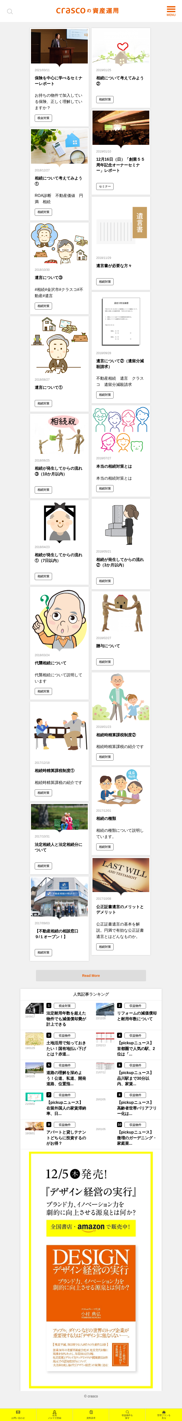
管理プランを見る (164, 1414)
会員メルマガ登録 (54, 1414)
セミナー (105, 186)
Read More (91, 978)
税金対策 (43, 118)
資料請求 (91, 1414)
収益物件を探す (127, 1414)
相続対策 (105, 99)
